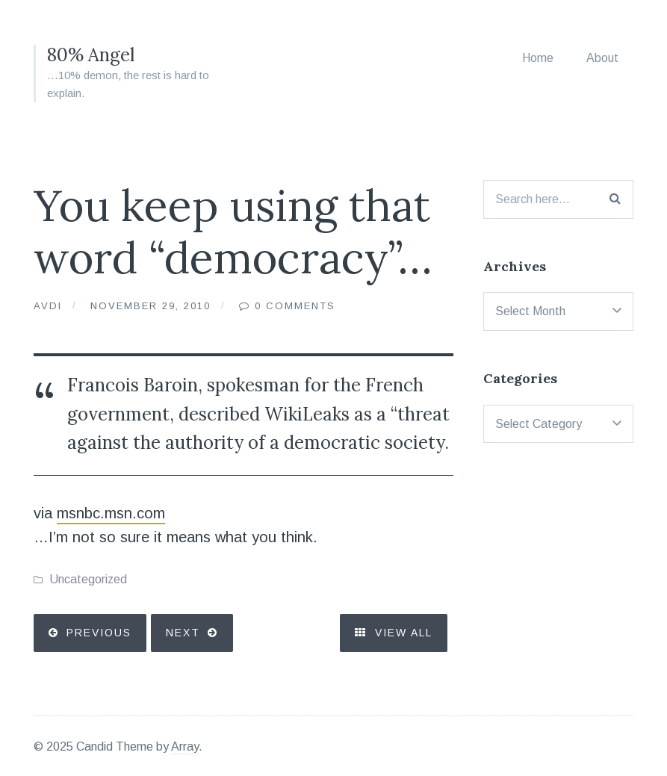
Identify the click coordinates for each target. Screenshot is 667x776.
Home (537, 58)
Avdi (48, 305)
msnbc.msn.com (111, 513)
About (602, 58)
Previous (98, 633)
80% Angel (90, 54)
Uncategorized (88, 579)
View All (393, 633)
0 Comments (295, 305)
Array (185, 746)
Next (183, 633)
